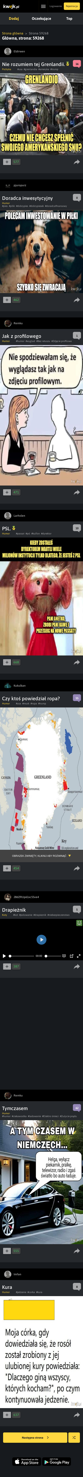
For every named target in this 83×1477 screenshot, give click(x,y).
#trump (54, 69)
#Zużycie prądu (68, 1116)
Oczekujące (41, 18)
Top (69, 18)
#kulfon (35, 533)
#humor (20, 341)
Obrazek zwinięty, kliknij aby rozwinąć (39, 856)
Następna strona (35, 1438)
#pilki (12, 206)
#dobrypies (22, 206)
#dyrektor (46, 533)
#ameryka (43, 69)
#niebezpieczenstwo (58, 915)
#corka (31, 1292)
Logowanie (56, 6)
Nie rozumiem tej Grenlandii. (35, 64)
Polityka (6, 69)
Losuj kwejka (75, 1439)
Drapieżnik (14, 910)
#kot (15, 915)
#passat (20, 533)
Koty (4, 915)
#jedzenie (21, 1292)
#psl (28, 533)
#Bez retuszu (43, 341)
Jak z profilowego (21, 336)
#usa (20, 69)
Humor (6, 203)
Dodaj (14, 18)
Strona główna (12, 33)
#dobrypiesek (36, 206)
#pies (5, 206)
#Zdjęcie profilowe (61, 341)
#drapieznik (39, 915)
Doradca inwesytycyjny (27, 198)
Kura (7, 1287)
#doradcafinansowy (56, 206)
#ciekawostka (19, 1116)
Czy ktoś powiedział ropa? (31, 698)
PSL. (8, 528)
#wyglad (30, 341)
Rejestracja (72, 6)
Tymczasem (15, 1108)
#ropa (34, 703)
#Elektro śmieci (50, 1116)
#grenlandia (30, 69)
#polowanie (25, 915)
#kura (39, 1292)
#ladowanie (34, 1116)
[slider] (21, 956)
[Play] (4, 956)
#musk (25, 703)
